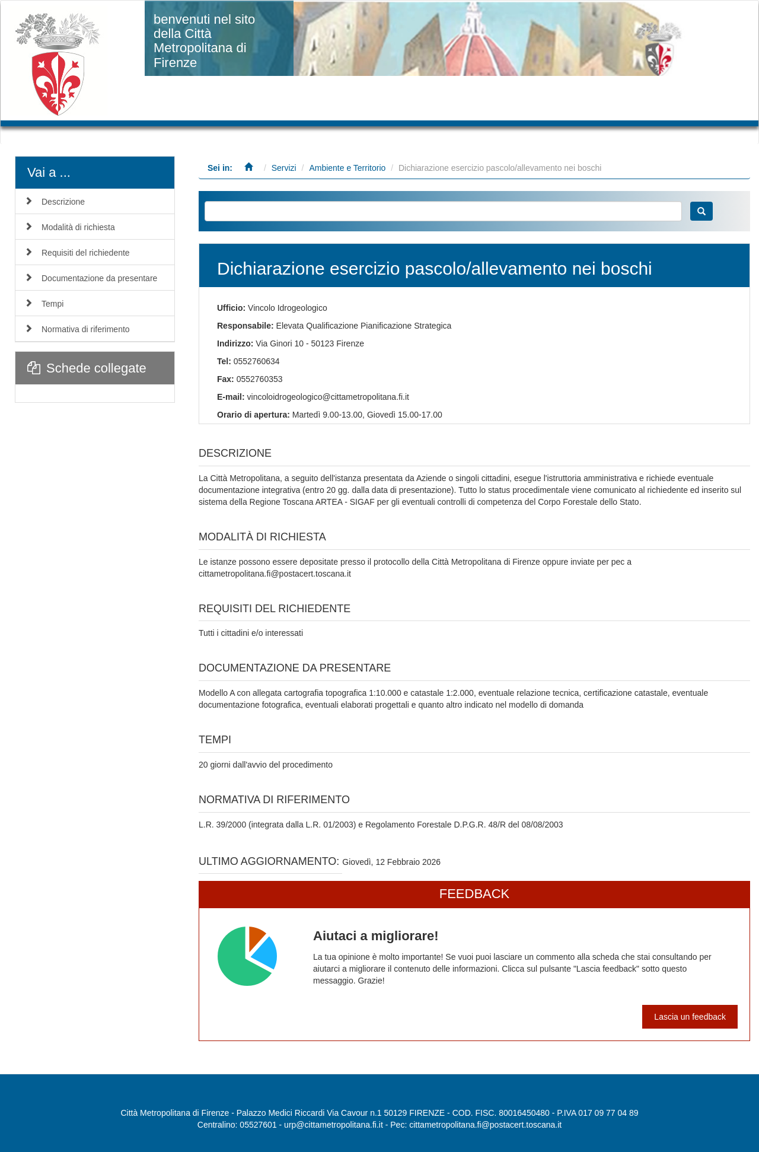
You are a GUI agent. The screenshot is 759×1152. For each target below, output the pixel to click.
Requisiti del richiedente (86, 252)
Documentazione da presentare (99, 278)
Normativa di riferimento (86, 329)
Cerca (701, 211)
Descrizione (63, 201)
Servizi (284, 168)
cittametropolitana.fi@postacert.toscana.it (485, 1124)
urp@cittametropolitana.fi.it (333, 1124)
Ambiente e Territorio (347, 168)
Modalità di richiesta (78, 227)
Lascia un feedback (690, 1016)
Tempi (52, 303)
